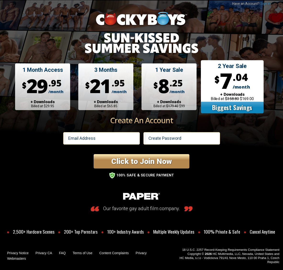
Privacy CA (43, 253)
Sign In (265, 4)
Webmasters (16, 258)
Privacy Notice (17, 253)
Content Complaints (114, 253)
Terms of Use (82, 253)
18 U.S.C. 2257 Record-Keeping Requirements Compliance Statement (230, 250)
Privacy (141, 253)
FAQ (62, 253)
